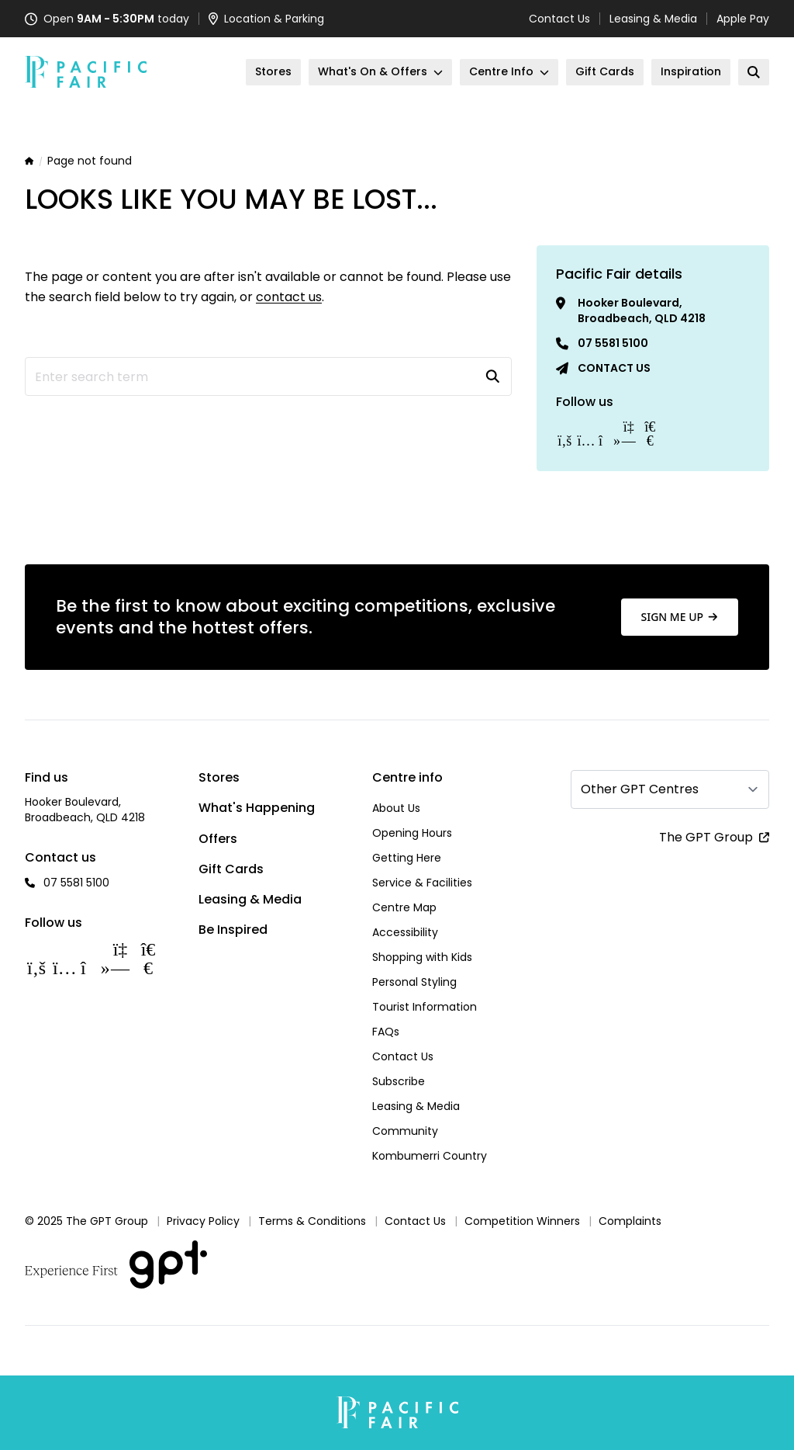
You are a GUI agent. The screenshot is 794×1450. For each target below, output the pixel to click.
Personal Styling (414, 982)
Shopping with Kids (422, 957)
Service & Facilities (422, 882)
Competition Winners (522, 1221)
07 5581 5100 (613, 343)
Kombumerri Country (429, 1156)
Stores (219, 777)
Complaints (630, 1221)
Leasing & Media (653, 18)
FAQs (385, 1031)
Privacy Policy (203, 1221)
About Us (396, 808)
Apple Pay (742, 18)
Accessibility (405, 932)
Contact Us (559, 18)
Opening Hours (412, 833)
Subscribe (398, 1081)
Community (405, 1131)
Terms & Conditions (312, 1221)
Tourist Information (424, 1007)
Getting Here (406, 857)
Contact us (614, 368)
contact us (289, 297)
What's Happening (256, 807)
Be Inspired (233, 929)
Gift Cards (231, 869)
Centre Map (404, 907)
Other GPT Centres (640, 789)
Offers (217, 838)
